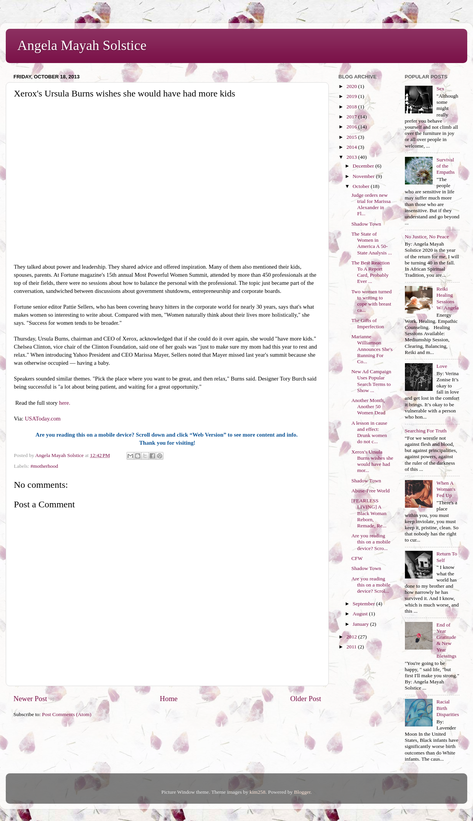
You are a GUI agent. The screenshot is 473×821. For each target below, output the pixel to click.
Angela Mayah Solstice (82, 45)
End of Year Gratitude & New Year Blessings (446, 640)
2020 (352, 86)
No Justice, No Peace (427, 236)
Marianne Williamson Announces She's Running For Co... (372, 349)
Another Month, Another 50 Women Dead (368, 406)
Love (441, 366)
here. (64, 403)
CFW (357, 558)
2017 (352, 117)
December (364, 166)
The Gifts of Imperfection (367, 323)
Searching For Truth (426, 431)
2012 (352, 637)
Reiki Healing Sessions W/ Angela (447, 298)
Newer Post (30, 699)
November (364, 176)
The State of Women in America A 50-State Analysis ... (371, 243)
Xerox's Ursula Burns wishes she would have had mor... (372, 461)
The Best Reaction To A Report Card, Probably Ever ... (370, 272)
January (361, 624)
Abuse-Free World (370, 491)
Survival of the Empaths (445, 166)
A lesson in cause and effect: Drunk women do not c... (369, 432)
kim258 (257, 792)
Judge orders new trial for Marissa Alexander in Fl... (371, 204)
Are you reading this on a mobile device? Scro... (371, 542)
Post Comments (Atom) (66, 714)
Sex (440, 88)
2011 (352, 647)
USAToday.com (43, 418)
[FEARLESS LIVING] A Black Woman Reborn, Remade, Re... (368, 513)
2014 (352, 147)
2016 (352, 127)
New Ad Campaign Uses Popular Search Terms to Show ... (371, 381)
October (362, 186)
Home (169, 699)
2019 (352, 96)
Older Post (305, 699)
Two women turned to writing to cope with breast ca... (371, 301)
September (364, 604)
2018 (352, 107)
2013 (352, 157)
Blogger (302, 792)
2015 (352, 137)
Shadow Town (366, 224)
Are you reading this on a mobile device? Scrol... (371, 585)
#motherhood (44, 466)
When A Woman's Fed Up (445, 489)
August (361, 614)
